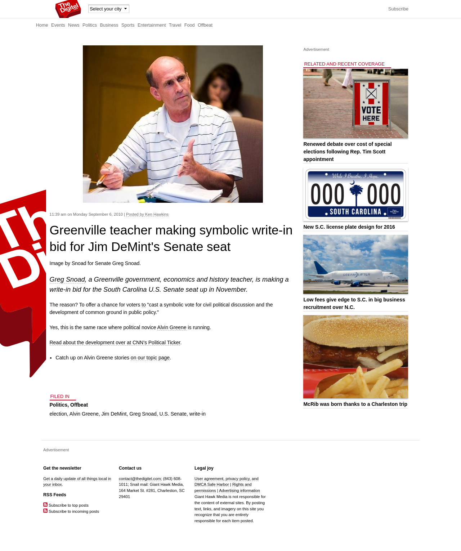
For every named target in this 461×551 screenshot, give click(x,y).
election (58, 414)
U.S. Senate (173, 414)
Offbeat (205, 25)
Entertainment (152, 25)
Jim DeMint (114, 414)
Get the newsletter (62, 468)
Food (189, 25)
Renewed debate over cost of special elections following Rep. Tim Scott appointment (347, 151)
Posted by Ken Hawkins (147, 214)
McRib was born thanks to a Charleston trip (355, 404)
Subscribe (398, 9)
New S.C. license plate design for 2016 (349, 227)
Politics (89, 25)
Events (58, 25)
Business (109, 25)
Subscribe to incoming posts (71, 511)
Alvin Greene (172, 327)
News (74, 25)
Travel (175, 25)
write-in (197, 414)
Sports (127, 25)
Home (42, 25)
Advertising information (239, 490)
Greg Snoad (67, 279)
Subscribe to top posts (66, 505)
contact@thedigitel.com (140, 478)
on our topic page (150, 357)
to (144, 305)
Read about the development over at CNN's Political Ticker (115, 342)
